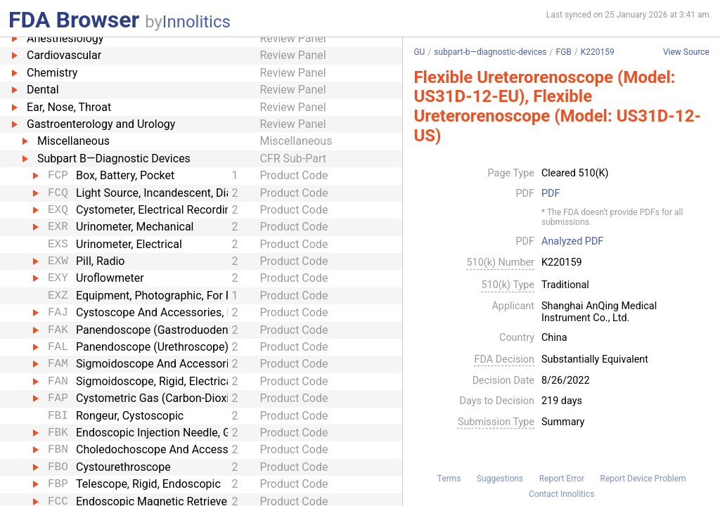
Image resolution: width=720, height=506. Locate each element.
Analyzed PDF (572, 241)
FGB (564, 52)
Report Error (561, 479)
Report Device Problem (643, 479)
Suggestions (500, 479)
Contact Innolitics (561, 494)
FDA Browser (73, 19)
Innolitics (196, 22)
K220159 (598, 52)
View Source (686, 52)
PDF (550, 194)
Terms (449, 479)
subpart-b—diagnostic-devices (490, 52)
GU (419, 52)
